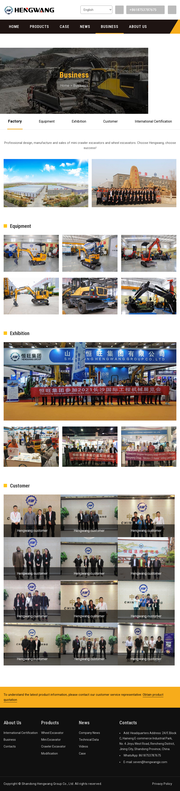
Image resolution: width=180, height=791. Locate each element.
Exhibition (79, 121)
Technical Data (89, 739)
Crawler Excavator (53, 746)
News (85, 26)
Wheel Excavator (52, 733)
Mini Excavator (51, 739)
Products (39, 26)
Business (109, 26)
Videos (83, 746)
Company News (89, 733)
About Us (138, 26)
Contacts (19, 40)
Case (64, 26)
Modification (49, 753)
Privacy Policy (162, 783)
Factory (15, 121)
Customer (110, 121)
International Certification (153, 121)
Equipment (47, 121)
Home (14, 26)
